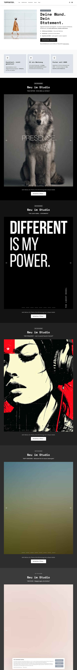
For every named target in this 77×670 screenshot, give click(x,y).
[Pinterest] (72, 2)
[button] (70, 105)
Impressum (25, 667)
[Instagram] (70, 2)
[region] (38, 105)
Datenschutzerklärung (18, 667)
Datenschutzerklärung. (26, 592)
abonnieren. (66, 43)
